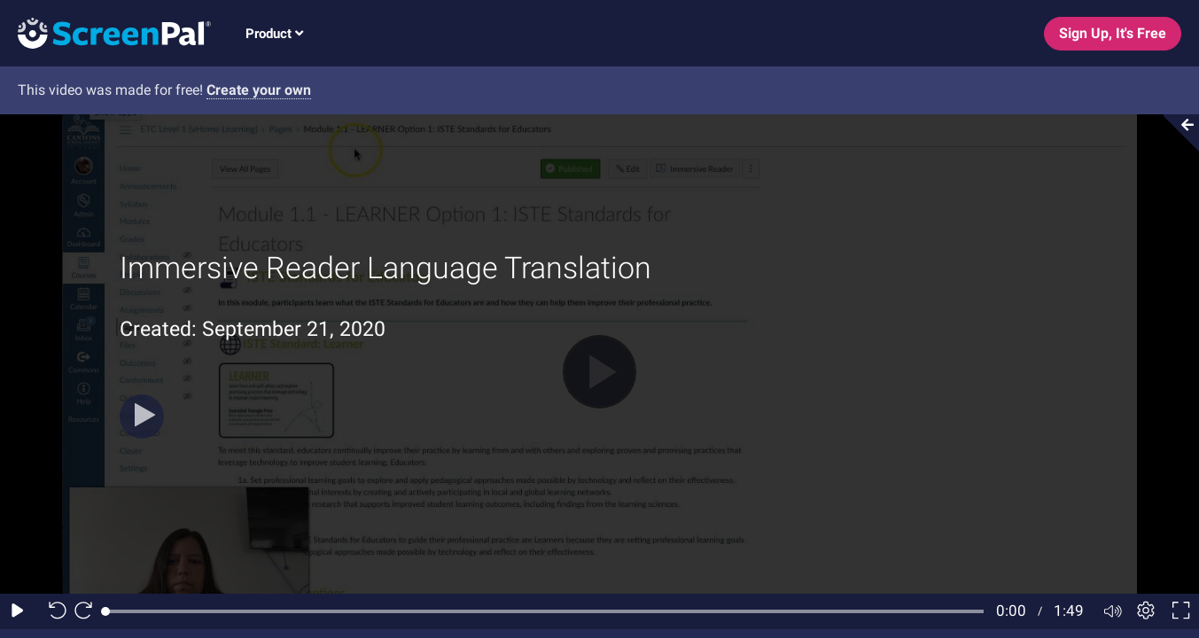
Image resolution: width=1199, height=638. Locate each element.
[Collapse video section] (1176, 133)
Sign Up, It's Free (1112, 33)
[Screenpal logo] (105, 32)
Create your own (258, 90)
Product (274, 34)
